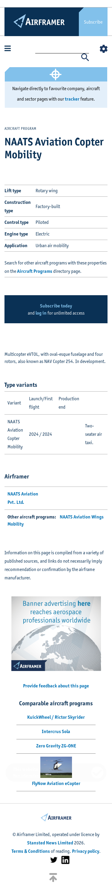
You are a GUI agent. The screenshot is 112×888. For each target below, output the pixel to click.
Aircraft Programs (34, 271)
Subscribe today (56, 306)
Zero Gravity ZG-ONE (56, 746)
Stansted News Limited (50, 843)
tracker (72, 99)
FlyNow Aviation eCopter (56, 783)
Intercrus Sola (56, 731)
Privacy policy (85, 851)
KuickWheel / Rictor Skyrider (56, 717)
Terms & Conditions (31, 851)
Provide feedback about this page (56, 686)
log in (41, 313)
